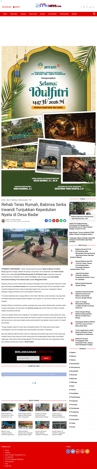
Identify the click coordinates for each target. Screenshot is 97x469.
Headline (6, 7)
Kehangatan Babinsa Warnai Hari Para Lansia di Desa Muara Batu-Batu (85, 324)
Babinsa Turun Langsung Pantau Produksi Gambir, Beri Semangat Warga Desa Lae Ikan (8, 434)
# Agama (72, 352)
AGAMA (74, 14)
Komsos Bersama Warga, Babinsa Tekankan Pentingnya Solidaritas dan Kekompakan (41, 434)
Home (3, 200)
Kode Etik (8, 466)
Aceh (8, 200)
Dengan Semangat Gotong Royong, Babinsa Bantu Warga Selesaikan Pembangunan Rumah (42, 417)
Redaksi (7, 453)
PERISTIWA (33, 14)
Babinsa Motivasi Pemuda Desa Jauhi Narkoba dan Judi (7, 415)
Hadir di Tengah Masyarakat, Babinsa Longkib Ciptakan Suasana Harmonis (84, 305)
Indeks (16, 7)
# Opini (71, 386)
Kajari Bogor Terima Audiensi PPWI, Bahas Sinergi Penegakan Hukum (81, 233)
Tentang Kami (9, 461)
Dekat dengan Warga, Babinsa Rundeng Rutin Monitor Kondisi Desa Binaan (83, 315)
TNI (30, 200)
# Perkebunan (74, 408)
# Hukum (72, 360)
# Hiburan (72, 356)
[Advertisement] (48, 30)
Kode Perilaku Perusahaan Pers (15, 455)
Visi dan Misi (9, 457)
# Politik (72, 423)
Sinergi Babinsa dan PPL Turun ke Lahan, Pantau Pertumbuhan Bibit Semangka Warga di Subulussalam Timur (81, 265)
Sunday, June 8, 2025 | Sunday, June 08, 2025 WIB (17, 221)
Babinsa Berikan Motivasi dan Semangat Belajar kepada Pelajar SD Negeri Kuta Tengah (25, 433)
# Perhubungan (74, 397)
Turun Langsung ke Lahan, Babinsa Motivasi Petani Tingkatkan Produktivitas (84, 332)
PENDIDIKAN (64, 14)
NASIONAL (13, 14)
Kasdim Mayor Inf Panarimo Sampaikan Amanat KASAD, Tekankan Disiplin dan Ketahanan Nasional (58, 434)
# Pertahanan (74, 412)
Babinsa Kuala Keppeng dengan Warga (83, 284)
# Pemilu (72, 390)
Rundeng (14, 200)
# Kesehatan (73, 371)
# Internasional (74, 367)
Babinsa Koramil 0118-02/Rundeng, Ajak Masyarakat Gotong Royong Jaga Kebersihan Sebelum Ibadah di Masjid (82, 253)
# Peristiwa (73, 404)
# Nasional (73, 378)
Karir (6, 464)
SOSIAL (42, 14)
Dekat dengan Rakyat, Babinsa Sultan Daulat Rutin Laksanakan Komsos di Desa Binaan (24, 417)
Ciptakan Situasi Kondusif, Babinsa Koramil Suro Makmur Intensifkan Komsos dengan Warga (84, 295)
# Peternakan (74, 419)
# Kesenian (73, 375)
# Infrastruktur (74, 364)
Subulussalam (23, 200)
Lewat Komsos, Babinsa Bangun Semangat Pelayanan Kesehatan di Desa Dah (59, 416)
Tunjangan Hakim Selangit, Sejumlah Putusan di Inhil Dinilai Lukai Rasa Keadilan (82, 239)
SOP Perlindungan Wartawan (14, 459)
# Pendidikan (73, 393)
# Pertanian (73, 416)
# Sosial (72, 427)
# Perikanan (73, 401)
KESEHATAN (52, 14)
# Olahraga (73, 382)
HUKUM (23, 14)
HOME (5, 14)
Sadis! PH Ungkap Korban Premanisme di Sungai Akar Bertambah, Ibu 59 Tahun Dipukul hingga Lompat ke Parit (80, 226)
